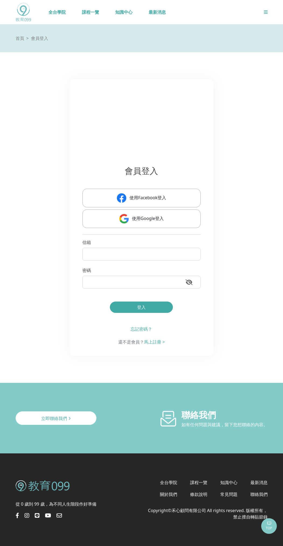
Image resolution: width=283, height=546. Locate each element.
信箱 (86, 242)
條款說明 (198, 494)
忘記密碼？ (141, 329)
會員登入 (39, 38)
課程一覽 (90, 12)
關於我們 (168, 494)
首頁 (20, 38)
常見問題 (228, 494)
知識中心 (123, 12)
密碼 (86, 270)
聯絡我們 (259, 494)
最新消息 (157, 12)
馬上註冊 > (154, 342)
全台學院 (57, 12)
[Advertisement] (141, 124)
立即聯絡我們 (55, 418)
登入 (141, 307)
